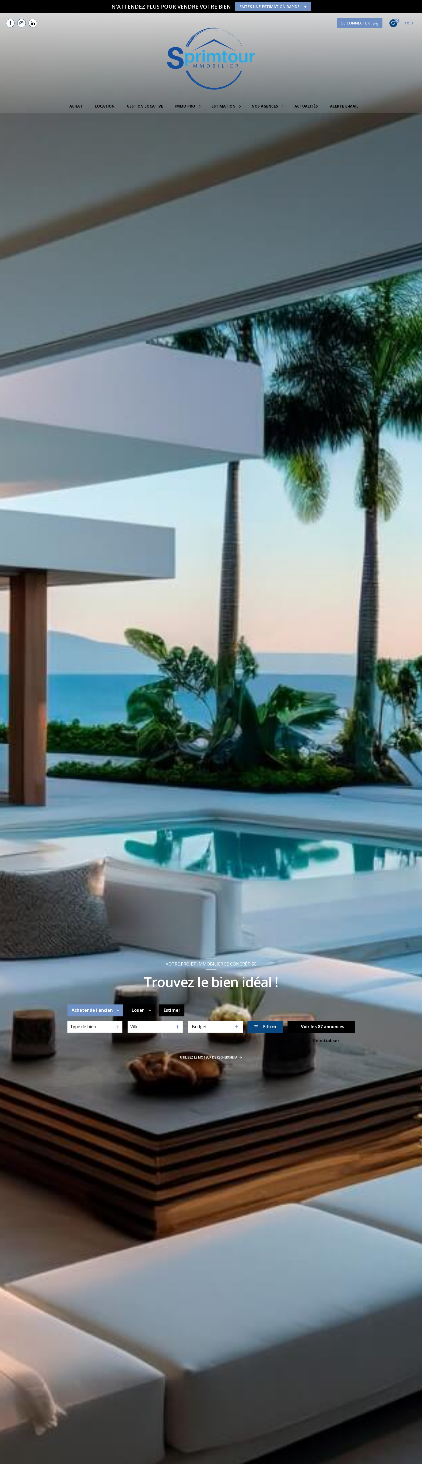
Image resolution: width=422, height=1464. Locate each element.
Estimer (172, 1010)
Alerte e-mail (344, 106)
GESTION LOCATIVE (145, 106)
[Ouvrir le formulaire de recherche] (265, 1027)
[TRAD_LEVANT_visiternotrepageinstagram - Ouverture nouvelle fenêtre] (21, 23)
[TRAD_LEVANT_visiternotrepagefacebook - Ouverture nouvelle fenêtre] (10, 23)
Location (105, 106)
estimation (223, 106)
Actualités (306, 106)
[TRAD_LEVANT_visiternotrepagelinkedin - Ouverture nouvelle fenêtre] (33, 23)
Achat (76, 106)
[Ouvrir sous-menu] (200, 106)
